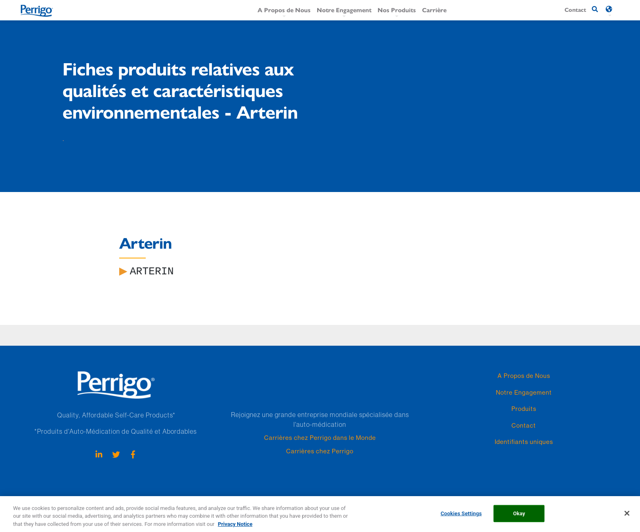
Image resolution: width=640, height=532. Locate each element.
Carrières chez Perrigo (319, 451)
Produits (523, 409)
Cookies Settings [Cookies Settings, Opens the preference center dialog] (461, 517)
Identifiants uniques (524, 442)
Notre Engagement (344, 9)
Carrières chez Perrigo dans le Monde (320, 437)
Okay (519, 517)
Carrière (434, 9)
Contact (523, 425)
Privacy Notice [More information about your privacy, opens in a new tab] (235, 528)
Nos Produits (397, 9)
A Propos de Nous (284, 9)
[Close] (627, 517)
